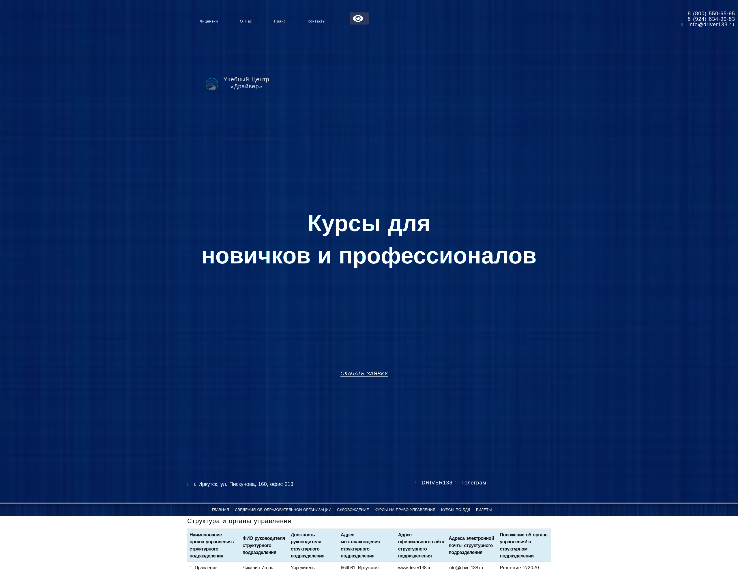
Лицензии (209, 21)
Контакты (317, 21)
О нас (246, 21)
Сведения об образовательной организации (283, 510)
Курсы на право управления (405, 510)
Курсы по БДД (455, 510)
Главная (220, 510)
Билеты (484, 510)
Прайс (280, 21)
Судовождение (353, 510)
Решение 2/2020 (519, 567)
